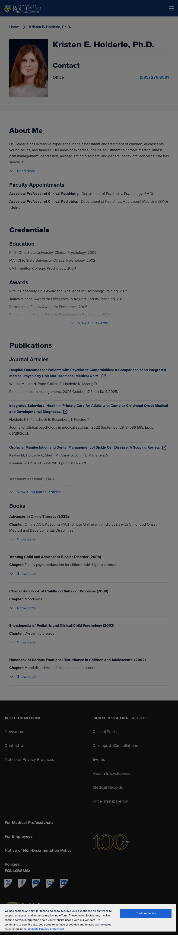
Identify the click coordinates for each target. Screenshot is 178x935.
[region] (88, 919)
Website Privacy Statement (46, 929)
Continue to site (146, 913)
